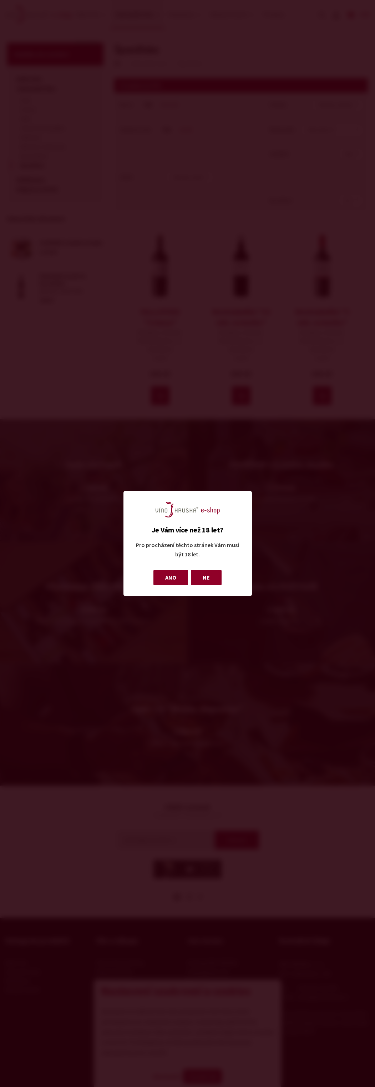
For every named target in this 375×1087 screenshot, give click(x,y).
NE (206, 577)
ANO (170, 577)
